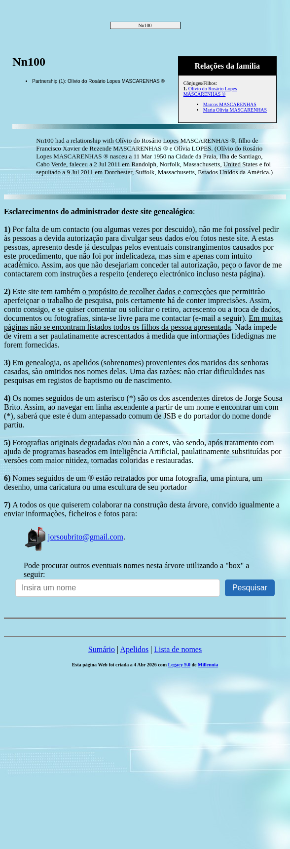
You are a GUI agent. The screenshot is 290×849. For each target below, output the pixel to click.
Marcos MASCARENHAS (229, 104)
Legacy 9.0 (179, 664)
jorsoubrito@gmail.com (73, 537)
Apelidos (134, 649)
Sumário (101, 649)
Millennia (208, 664)
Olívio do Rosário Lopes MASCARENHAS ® (210, 91)
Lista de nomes (178, 649)
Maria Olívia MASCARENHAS (235, 110)
